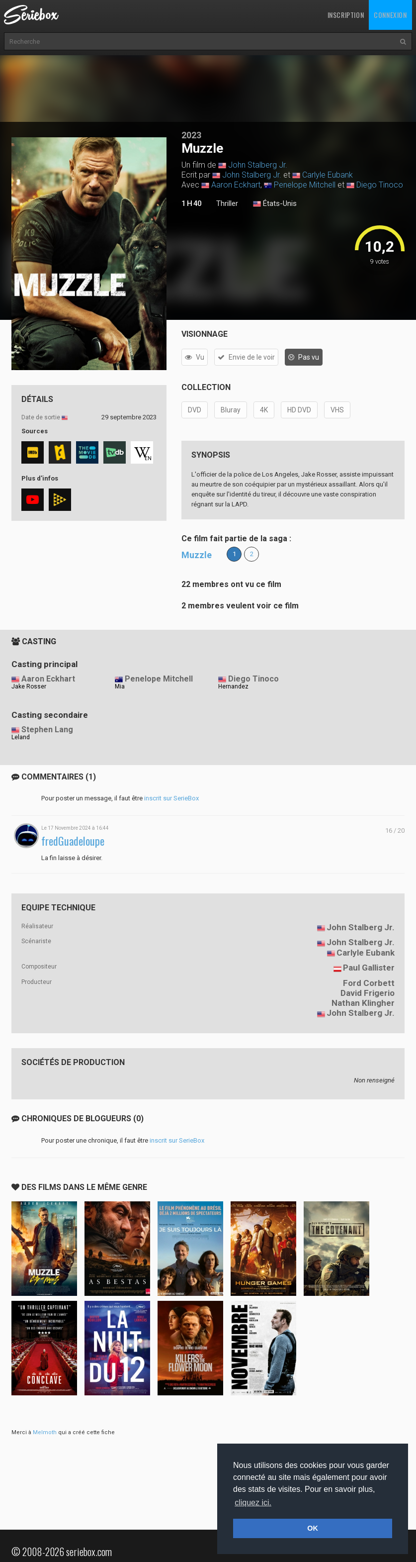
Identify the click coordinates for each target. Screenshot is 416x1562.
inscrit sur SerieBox (171, 798)
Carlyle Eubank (327, 175)
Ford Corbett (369, 983)
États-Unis (275, 204)
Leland (20, 737)
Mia (120, 686)
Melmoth (45, 1432)
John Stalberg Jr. (257, 165)
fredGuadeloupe (72, 841)
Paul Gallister (369, 968)
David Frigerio (367, 993)
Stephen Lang (47, 729)
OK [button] (312, 1528)
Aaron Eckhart (235, 185)
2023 (191, 135)
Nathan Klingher (363, 1003)
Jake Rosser (28, 686)
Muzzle (196, 555)
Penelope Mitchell (304, 185)
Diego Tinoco (379, 185)
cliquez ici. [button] (253, 1502)
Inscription (346, 14)
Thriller (227, 203)
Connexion (390, 14)
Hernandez (233, 686)
